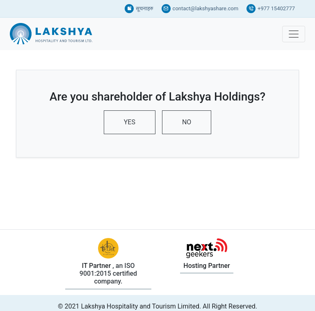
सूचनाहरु (139, 8)
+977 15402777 (271, 8)
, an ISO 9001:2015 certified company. (108, 273)
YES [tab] (129, 122)
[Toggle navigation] (293, 34)
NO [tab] (186, 122)
